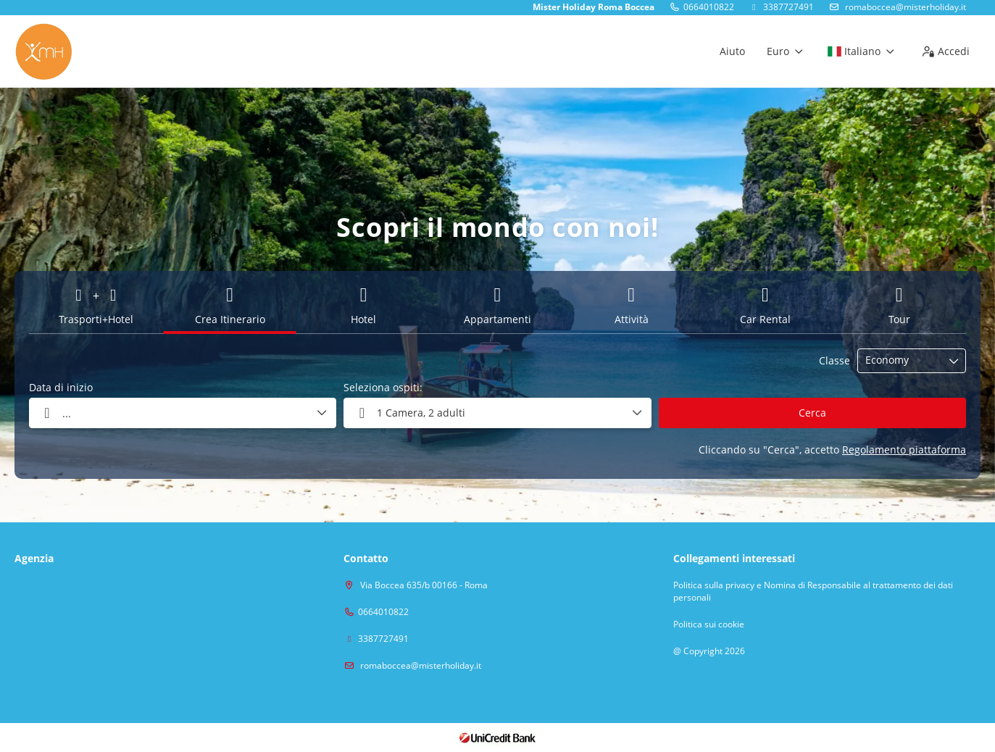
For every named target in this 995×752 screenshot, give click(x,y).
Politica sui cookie (708, 624)
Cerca (812, 412)
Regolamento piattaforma (904, 449)
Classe (834, 360)
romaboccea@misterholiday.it (904, 7)
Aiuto (732, 51)
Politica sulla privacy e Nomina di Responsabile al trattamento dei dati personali (813, 591)
